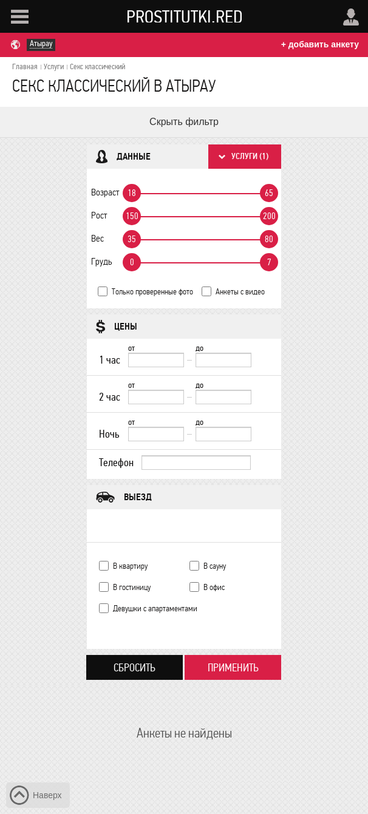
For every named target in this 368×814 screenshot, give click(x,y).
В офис (214, 587)
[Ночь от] (156, 434)
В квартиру (130, 566)
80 (269, 239)
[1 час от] (156, 360)
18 (132, 193)
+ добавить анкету (320, 44)
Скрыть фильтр (184, 122)
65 (269, 193)
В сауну (214, 566)
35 (132, 239)
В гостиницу (132, 587)
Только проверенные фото (152, 292)
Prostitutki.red (184, 16)
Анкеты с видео (240, 292)
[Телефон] (196, 462)
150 (132, 216)
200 (269, 216)
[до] (223, 360)
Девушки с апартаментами (155, 608)
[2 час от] (156, 397)
